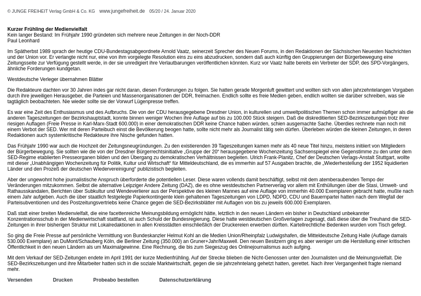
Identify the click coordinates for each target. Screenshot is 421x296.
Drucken (63, 280)
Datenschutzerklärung (185, 280)
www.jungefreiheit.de (122, 11)
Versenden (19, 280)
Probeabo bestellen (116, 280)
